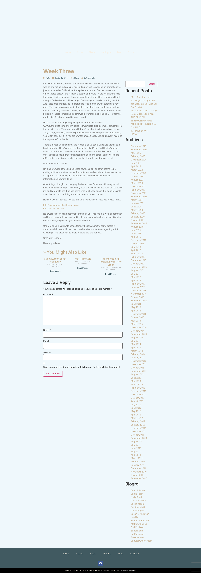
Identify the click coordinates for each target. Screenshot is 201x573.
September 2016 (139, 300)
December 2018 (138, 240)
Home (68, 52)
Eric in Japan (137, 504)
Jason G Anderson (140, 514)
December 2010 (138, 468)
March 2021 (137, 200)
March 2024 (137, 169)
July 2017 (136, 273)
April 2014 (136, 347)
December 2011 (138, 428)
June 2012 (136, 408)
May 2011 (136, 451)
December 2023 (138, 173)
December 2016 (138, 290)
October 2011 (137, 434)
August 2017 (137, 270)
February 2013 (138, 388)
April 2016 (136, 310)
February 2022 (138, 190)
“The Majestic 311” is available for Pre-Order (111, 261)
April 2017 (136, 280)
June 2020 (136, 206)
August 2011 (137, 441)
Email (46, 341)
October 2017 (137, 263)
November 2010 (139, 471)
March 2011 (137, 458)
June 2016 (136, 304)
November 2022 (139, 186)
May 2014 (136, 344)
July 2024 (136, 163)
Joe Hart (135, 517)
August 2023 (137, 180)
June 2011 (136, 448)
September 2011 (139, 438)
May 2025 (136, 153)
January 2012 (138, 424)
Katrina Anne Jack (140, 520)
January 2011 (138, 465)
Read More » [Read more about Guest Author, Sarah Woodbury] (55, 271)
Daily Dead (136, 497)
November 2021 (139, 193)
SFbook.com (137, 530)
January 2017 (138, 287)
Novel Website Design (129, 570)
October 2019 (137, 220)
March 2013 (137, 384)
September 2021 (139, 196)
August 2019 (137, 226)
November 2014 (139, 327)
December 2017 (138, 260)
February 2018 (138, 257)
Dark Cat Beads (138, 500)
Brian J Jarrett (138, 490)
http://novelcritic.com (53, 208)
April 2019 (136, 237)
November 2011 (139, 431)
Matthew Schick (139, 524)
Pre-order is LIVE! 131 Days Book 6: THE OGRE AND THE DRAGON (144, 114)
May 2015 (136, 320)
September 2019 (139, 223)
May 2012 (136, 411)
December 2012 (138, 391)
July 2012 (136, 404)
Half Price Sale (83, 258)
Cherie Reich (137, 493)
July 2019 (136, 230)
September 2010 (139, 478)
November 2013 (139, 364)
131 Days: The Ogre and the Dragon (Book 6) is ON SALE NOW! (144, 104)
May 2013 (136, 381)
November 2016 (139, 294)
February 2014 (138, 354)
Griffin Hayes (137, 510)
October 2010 (137, 475)
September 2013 (139, 371)
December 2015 (138, 314)
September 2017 (139, 267)
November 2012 (139, 394)
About (80, 52)
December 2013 (138, 361)
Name (47, 330)
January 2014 (138, 357)
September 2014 (139, 334)
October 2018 (137, 243)
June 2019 (136, 233)
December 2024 (138, 159)
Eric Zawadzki (138, 507)
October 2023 (137, 176)
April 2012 (136, 414)
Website (47, 352)
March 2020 (137, 210)
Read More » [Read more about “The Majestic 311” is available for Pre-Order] (110, 274)
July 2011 (136, 445)
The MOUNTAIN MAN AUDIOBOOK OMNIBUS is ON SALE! (143, 124)
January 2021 (138, 203)
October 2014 (137, 330)
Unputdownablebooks (141, 540)
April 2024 (136, 166)
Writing (106, 52)
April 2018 (136, 250)
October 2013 (137, 367)
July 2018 (136, 247)
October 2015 (137, 317)
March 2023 (137, 183)
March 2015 (137, 324)
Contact (132, 52)
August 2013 (137, 374)
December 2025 (138, 146)
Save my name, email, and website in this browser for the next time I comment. (81, 367)
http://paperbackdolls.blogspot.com (61, 205)
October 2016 (137, 297)
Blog (119, 52)
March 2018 (137, 253)
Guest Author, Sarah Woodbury (55, 260)
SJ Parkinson (137, 534)
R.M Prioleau (137, 527)
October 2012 (137, 398)
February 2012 (138, 421)
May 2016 (136, 307)
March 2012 (137, 418)
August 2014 (137, 337)
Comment (48, 294)
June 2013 (136, 377)
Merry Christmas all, (140, 97)
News (92, 52)
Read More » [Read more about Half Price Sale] (82, 268)
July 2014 (136, 341)
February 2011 (138, 461)
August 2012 (137, 401)
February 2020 (138, 213)
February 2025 (138, 156)
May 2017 (136, 277)
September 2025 (139, 149)
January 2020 (138, 216)
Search (152, 84)
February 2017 (138, 284)
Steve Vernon (137, 537)
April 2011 (136, 455)
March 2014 (137, 351)
